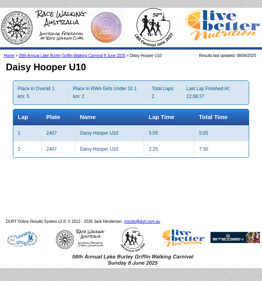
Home (9, 48)
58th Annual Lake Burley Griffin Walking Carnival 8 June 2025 (72, 48)
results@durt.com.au (142, 214)
